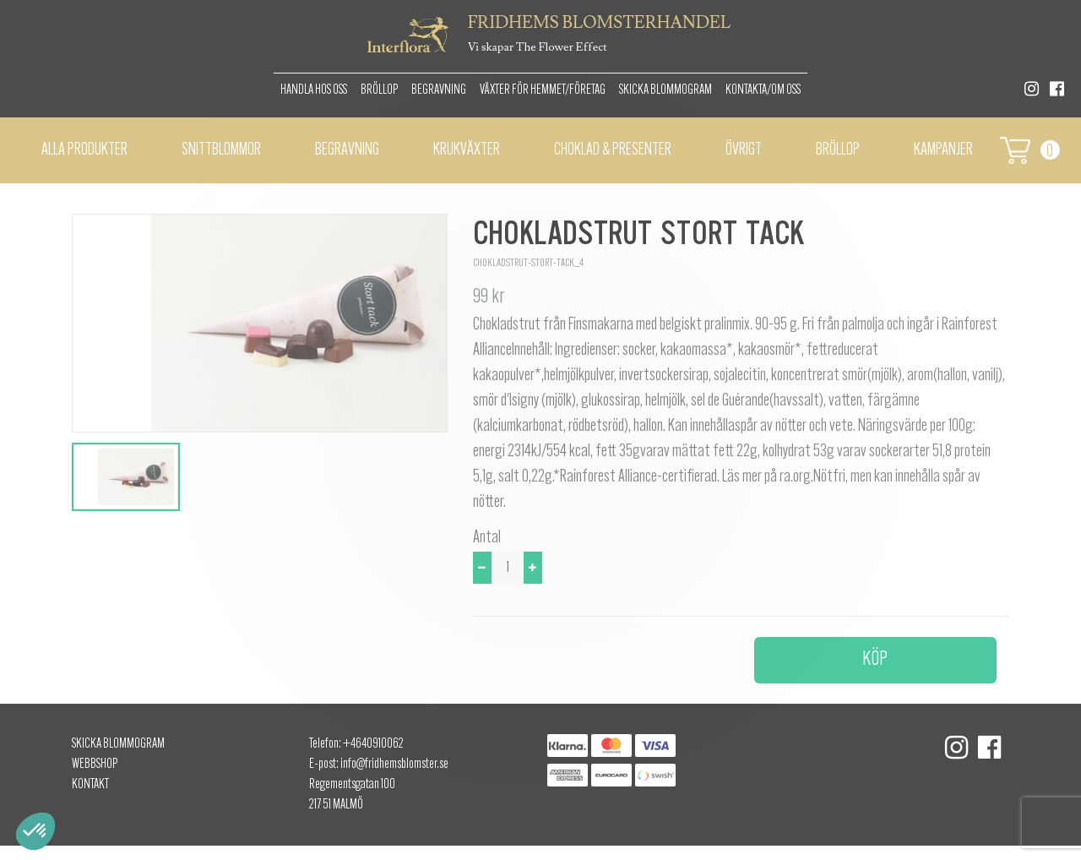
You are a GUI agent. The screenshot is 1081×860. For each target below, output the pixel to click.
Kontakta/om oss (763, 90)
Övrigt (743, 150)
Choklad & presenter (612, 150)
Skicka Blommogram (665, 90)
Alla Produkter (84, 150)
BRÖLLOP (838, 150)
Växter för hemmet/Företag (543, 90)
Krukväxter (466, 150)
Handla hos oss (313, 90)
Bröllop (379, 90)
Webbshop (94, 764)
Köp (875, 660)
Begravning (438, 90)
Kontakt (90, 785)
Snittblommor (221, 150)
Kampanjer (943, 150)
